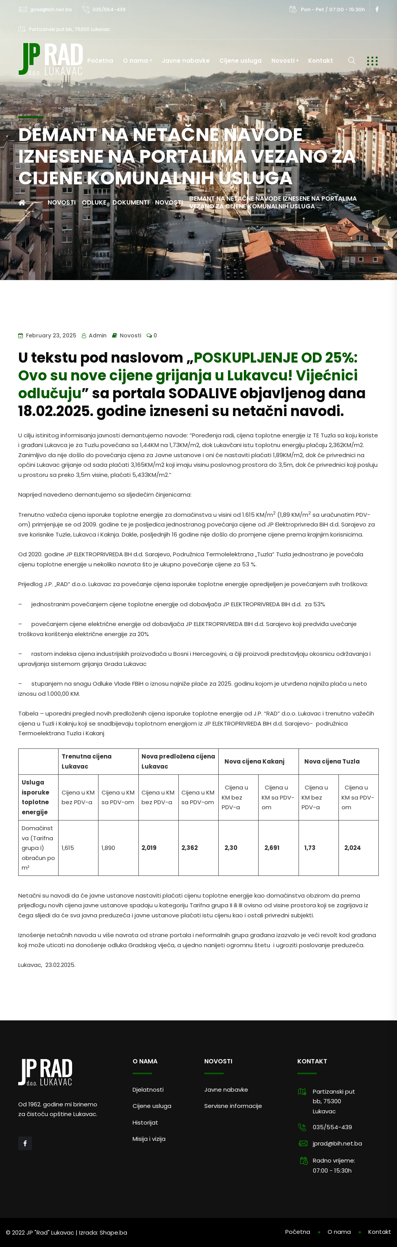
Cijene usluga (240, 61)
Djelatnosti (148, 1089)
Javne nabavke (186, 61)
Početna (100, 61)
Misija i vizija (149, 1139)
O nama (135, 61)
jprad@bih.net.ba (51, 9)
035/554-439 (109, 9)
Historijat (145, 1122)
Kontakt (320, 61)
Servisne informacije (233, 1106)
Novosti (283, 61)
